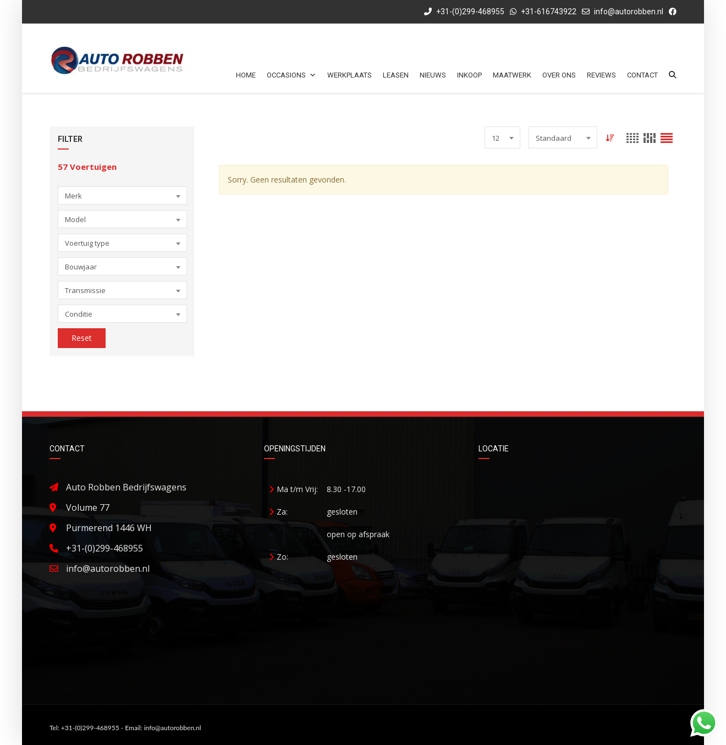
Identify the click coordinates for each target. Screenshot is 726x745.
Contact (642, 75)
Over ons (559, 75)
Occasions (291, 75)
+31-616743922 (548, 11)
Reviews (601, 75)
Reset (82, 338)
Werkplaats (349, 75)
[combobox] (122, 195)
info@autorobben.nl (628, 11)
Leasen (396, 75)
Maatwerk (512, 75)
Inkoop (469, 75)
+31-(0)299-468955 (464, 11)
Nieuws (433, 75)
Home (246, 75)
